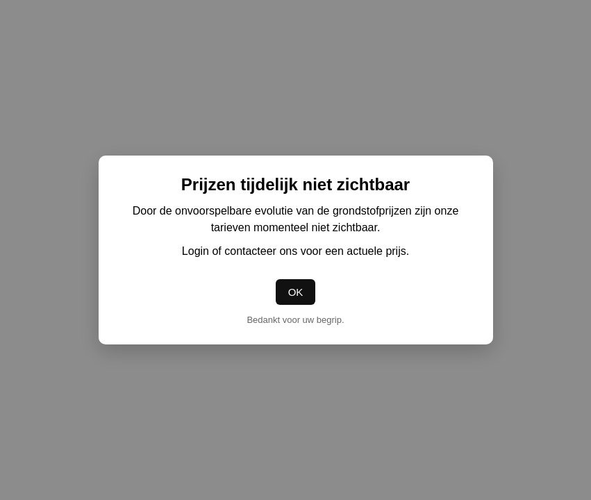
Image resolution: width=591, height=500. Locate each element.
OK (295, 292)
